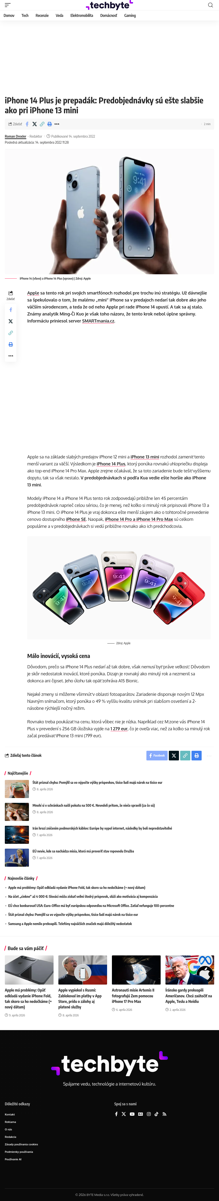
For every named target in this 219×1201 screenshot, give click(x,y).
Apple (33, 292)
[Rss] (164, 1114)
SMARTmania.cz (98, 320)
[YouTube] (132, 1114)
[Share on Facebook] (27, 124)
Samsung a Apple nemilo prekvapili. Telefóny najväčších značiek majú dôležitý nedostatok (70, 924)
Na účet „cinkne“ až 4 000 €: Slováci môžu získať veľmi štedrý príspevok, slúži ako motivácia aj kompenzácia (83, 896)
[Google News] (140, 1114)
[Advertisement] (109, 56)
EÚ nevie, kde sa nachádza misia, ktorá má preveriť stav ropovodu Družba (83, 851)
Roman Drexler (15, 136)
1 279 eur (118, 728)
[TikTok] (156, 1114)
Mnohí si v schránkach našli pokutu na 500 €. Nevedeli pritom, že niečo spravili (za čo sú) (94, 805)
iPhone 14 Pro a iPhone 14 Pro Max (139, 519)
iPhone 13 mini (145, 456)
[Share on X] (34, 124)
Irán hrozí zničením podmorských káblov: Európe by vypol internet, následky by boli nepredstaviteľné (102, 828)
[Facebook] (116, 1114)
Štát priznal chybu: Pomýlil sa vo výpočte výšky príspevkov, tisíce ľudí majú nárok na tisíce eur (97, 782)
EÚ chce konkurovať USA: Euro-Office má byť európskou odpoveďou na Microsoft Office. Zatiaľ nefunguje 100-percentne (91, 906)
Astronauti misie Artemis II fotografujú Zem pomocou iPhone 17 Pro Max (133, 996)
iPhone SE (76, 519)
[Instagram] (148, 1114)
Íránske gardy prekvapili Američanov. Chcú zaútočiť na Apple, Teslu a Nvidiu (188, 996)
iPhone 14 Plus (111, 463)
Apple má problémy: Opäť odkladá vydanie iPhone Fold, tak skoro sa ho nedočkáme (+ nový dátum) (76, 888)
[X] (124, 1114)
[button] (9, 5)
